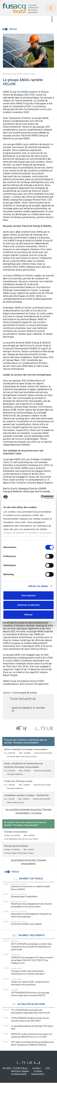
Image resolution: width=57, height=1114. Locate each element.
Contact (36, 1068)
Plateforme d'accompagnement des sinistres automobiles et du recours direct (31, 905)
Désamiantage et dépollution (24, 896)
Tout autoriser (28, 595)
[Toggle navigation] (50, 8)
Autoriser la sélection (28, 605)
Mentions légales (20, 1071)
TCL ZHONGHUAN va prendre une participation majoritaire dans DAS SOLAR (30, 1011)
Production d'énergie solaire (18, 781)
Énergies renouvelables (15, 832)
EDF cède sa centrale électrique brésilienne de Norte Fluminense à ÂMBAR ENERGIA (32, 1043)
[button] (9, 29)
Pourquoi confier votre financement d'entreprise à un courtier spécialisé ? (28, 972)
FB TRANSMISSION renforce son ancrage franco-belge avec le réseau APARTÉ (30, 994)
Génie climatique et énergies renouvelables (26, 749)
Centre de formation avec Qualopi (26, 924)
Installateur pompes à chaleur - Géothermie (26, 795)
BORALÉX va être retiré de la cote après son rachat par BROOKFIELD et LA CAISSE (31, 1035)
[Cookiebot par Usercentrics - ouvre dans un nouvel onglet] (41, 497)
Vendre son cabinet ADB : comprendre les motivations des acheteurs (30, 983)
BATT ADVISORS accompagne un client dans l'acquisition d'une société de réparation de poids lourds (31, 947)
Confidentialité (19, 1074)
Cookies (38, 1071)
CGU (47, 1068)
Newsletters (37, 1074)
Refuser (28, 614)
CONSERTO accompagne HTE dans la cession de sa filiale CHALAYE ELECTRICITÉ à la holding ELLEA (32, 960)
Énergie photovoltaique (16, 846)
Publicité (52, 19)
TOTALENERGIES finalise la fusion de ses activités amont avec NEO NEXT (30, 1019)
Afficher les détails (38, 586)
